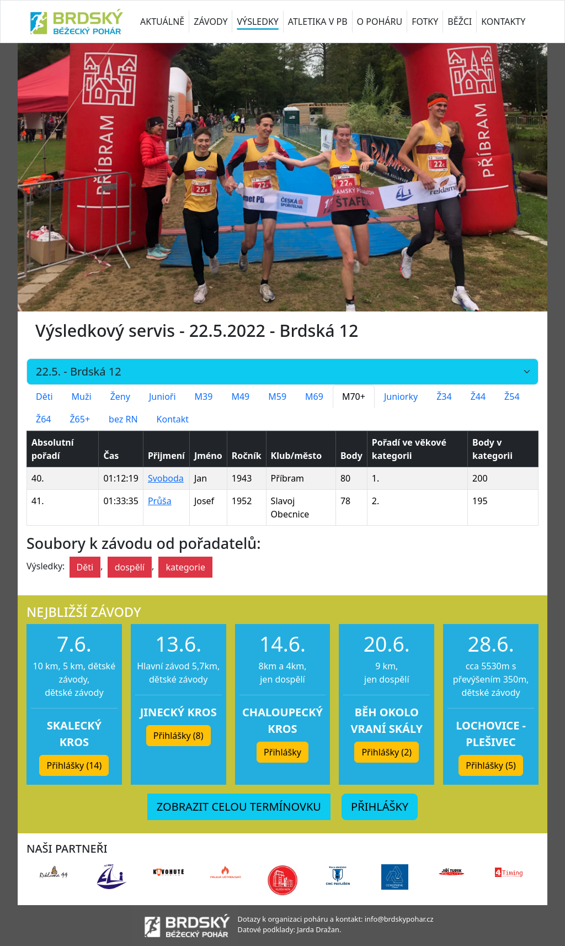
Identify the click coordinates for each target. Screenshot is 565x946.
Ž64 (43, 419)
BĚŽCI (459, 21)
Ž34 (443, 396)
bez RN (123, 419)
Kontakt (173, 419)
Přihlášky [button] (282, 752)
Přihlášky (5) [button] (491, 765)
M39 (204, 396)
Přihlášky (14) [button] (74, 765)
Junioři (162, 396)
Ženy (120, 396)
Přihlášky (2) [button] (386, 752)
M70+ (353, 396)
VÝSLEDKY (257, 21)
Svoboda (166, 478)
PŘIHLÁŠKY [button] (379, 806)
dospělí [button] (130, 567)
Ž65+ (80, 419)
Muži (82, 396)
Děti (44, 396)
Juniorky (401, 396)
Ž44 (478, 396)
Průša (160, 501)
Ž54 (511, 396)
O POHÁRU (380, 21)
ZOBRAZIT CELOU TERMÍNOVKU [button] (239, 806)
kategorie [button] (185, 567)
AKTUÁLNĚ (162, 21)
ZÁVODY (210, 21)
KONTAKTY (503, 21)
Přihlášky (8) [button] (178, 736)
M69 (314, 396)
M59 (277, 396)
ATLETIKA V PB (318, 21)
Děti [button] (85, 567)
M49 (240, 396)
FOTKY (425, 21)
